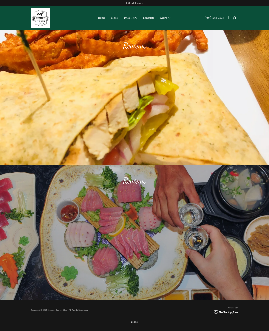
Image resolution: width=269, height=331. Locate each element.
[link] (40, 18)
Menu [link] (114, 18)
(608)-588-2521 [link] (214, 18)
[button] (165, 18)
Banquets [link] (148, 18)
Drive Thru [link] (130, 18)
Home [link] (101, 18)
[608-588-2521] (134, 3)
